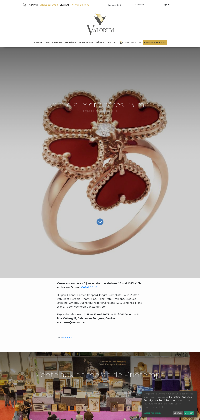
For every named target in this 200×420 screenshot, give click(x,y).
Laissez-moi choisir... (153, 413)
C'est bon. (189, 413)
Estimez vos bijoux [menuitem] (155, 42)
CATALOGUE (89, 287)
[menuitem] (53, 42)
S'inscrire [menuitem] (139, 4)
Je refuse (178, 413)
